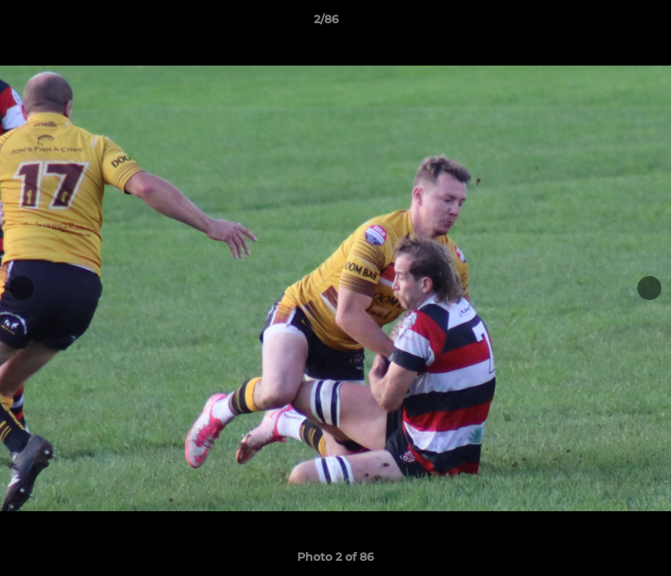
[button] (603, 23)
